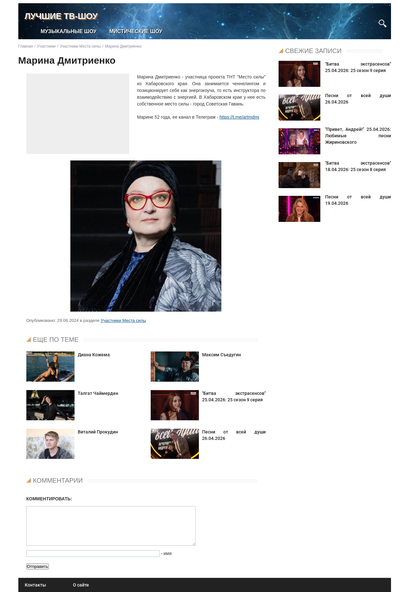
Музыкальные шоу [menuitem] (69, 31)
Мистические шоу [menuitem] (135, 31)
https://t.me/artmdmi (239, 117)
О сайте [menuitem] (81, 584)
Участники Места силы (123, 320)
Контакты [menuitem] (35, 584)
